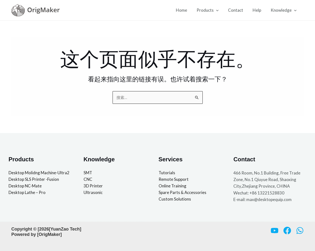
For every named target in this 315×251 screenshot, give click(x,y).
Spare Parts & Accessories (183, 192)
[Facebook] (287, 230)
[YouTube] (274, 230)
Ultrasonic (93, 192)
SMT (88, 172)
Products (212, 10)
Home (186, 10)
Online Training (173, 186)
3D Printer (93, 186)
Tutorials (167, 172)
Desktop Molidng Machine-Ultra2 (39, 172)
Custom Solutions (175, 199)
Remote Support (174, 179)
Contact (238, 10)
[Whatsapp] (300, 230)
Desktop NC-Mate (25, 186)
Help (258, 10)
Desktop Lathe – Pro (27, 192)
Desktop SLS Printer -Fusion (34, 179)
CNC (88, 179)
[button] (220, 10)
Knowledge (284, 10)
